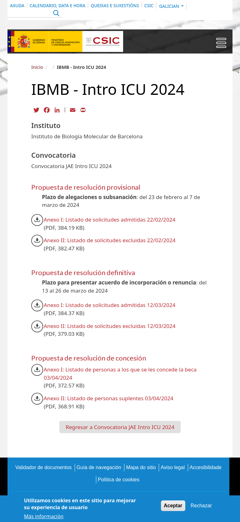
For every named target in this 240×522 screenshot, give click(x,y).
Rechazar (201, 506)
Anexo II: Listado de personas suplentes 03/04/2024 (108, 398)
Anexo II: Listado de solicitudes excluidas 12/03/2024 (110, 326)
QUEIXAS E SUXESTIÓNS (115, 5)
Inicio (37, 67)
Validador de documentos (43, 467)
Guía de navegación (99, 467)
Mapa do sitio (141, 467)
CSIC (149, 5)
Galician (169, 6)
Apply (55, 14)
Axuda (17, 5)
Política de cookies (118, 479)
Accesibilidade (206, 467)
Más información (43, 517)
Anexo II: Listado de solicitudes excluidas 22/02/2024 (110, 240)
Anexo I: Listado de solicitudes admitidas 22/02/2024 (109, 219)
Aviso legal (173, 467)
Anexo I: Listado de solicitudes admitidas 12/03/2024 (109, 305)
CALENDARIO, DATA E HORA (57, 5)
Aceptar (173, 506)
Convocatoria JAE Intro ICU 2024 (134, 427)
